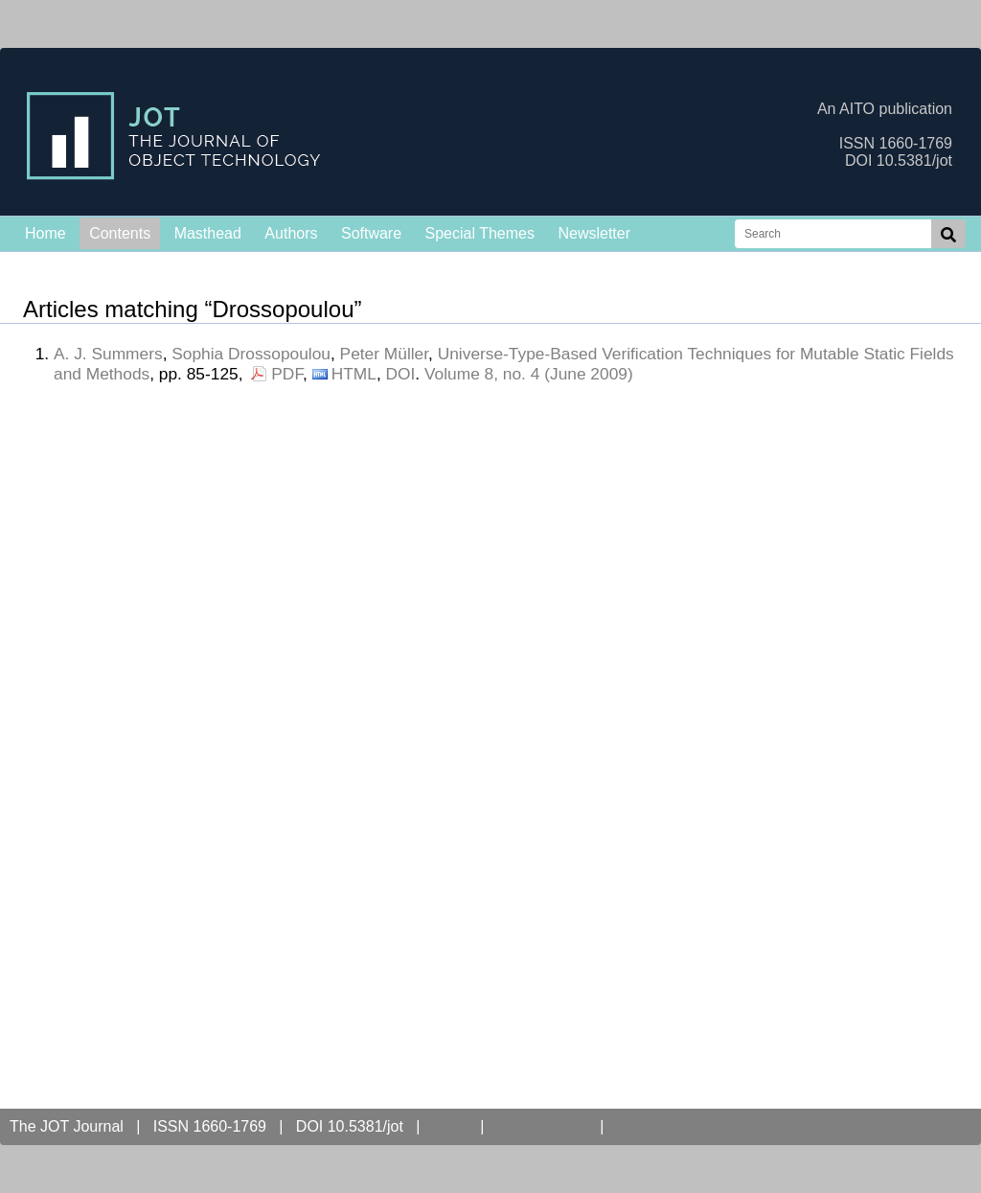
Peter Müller (384, 353)
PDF (287, 373)
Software (371, 233)
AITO (450, 1126)
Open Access (542, 1126)
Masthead (207, 233)
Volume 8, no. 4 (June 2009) (528, 373)
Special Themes (480, 233)
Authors (290, 233)
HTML (353, 373)
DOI (401, 373)
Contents (119, 233)
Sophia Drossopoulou (251, 353)
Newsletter (594, 233)
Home (45, 233)
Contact (647, 1126)
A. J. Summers (108, 353)
